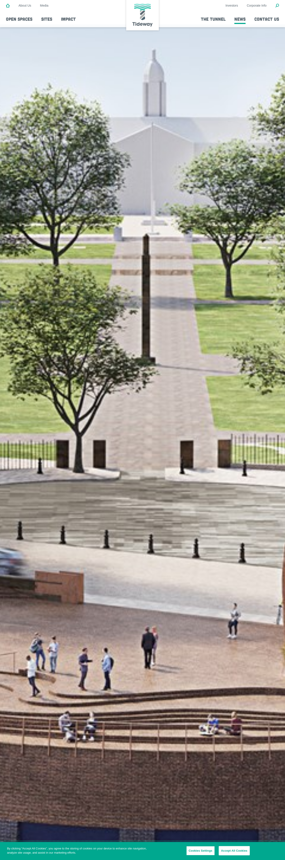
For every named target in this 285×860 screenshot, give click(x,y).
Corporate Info (257, 5)
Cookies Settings (201, 850)
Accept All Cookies (234, 850)
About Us (25, 5)
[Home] (8, 6)
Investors (232, 5)
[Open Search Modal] (277, 6)
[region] (142, 851)
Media (44, 5)
